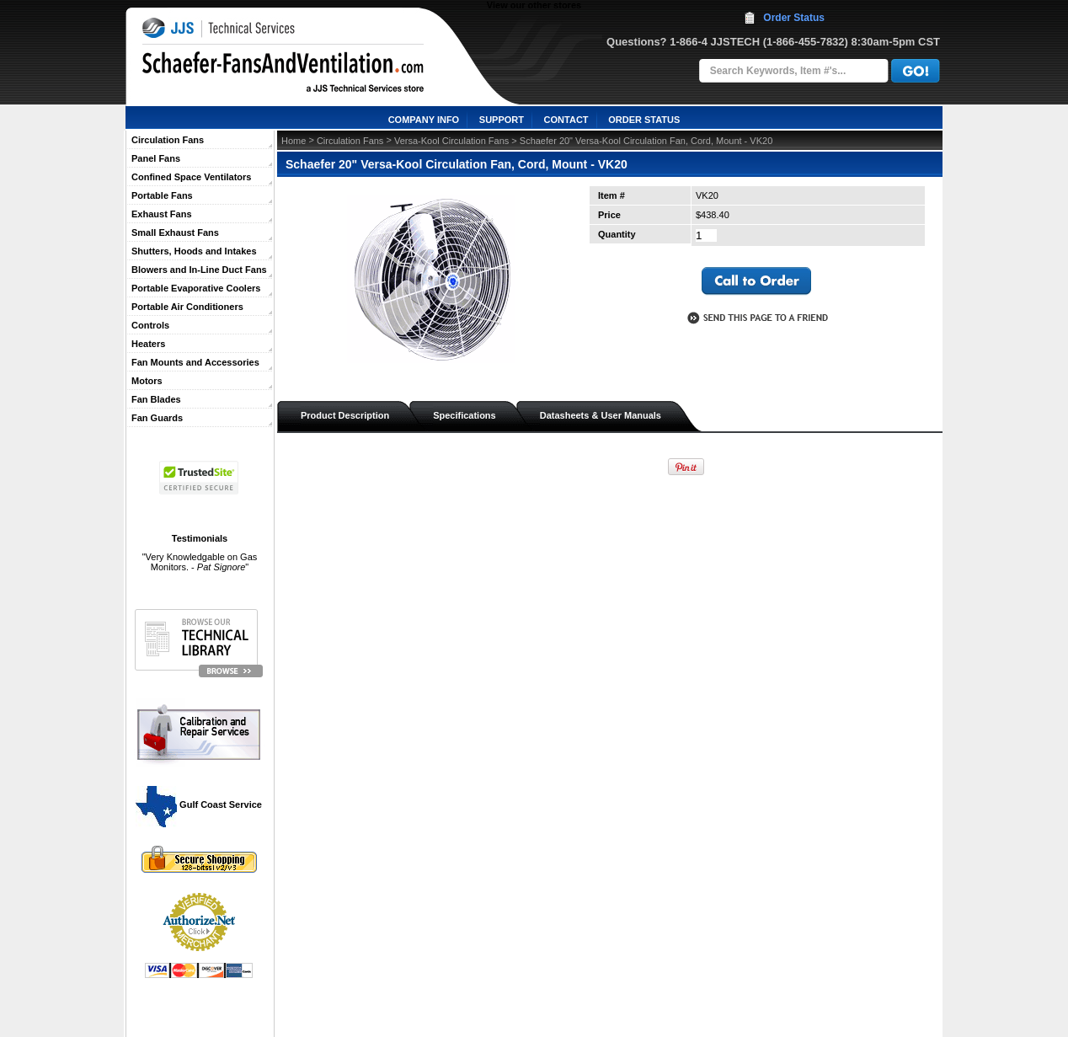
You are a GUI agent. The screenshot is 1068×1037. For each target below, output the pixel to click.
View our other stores (534, 5)
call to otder (756, 281)
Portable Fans (162, 195)
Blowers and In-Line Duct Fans (199, 270)
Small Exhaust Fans (175, 232)
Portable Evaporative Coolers (195, 288)
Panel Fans (155, 158)
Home (293, 141)
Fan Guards (157, 418)
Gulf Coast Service (199, 804)
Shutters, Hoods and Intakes (194, 251)
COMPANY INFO (424, 120)
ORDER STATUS (644, 120)
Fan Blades (156, 399)
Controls (150, 325)
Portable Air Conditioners (187, 307)
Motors (147, 381)
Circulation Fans (167, 140)
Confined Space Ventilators (191, 177)
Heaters (148, 344)
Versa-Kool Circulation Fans (451, 141)
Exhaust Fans (161, 214)
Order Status (794, 18)
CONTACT (566, 120)
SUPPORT (501, 120)
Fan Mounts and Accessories (195, 362)
